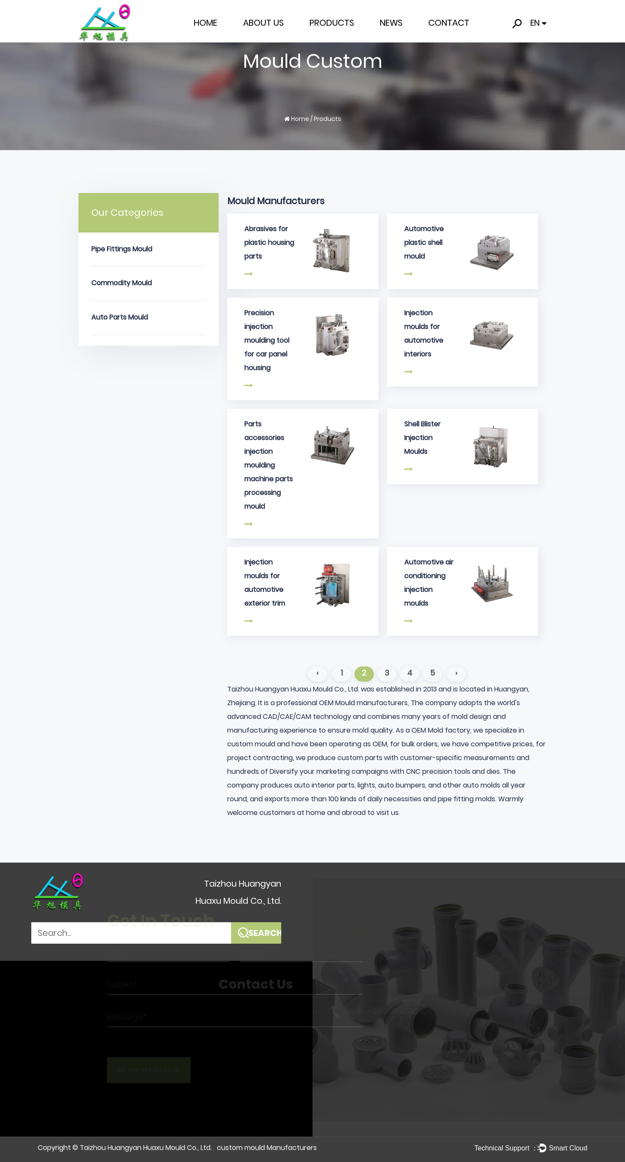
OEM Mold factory (441, 730)
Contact (448, 23)
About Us (263, 23)
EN (538, 23)
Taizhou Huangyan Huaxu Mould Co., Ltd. (146, 1148)
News (391, 23)
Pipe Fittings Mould (121, 249)
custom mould (251, 744)
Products (331, 23)
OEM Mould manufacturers (363, 703)
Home (205, 23)
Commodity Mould (121, 283)
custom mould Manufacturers (267, 1148)
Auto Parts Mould (119, 317)
